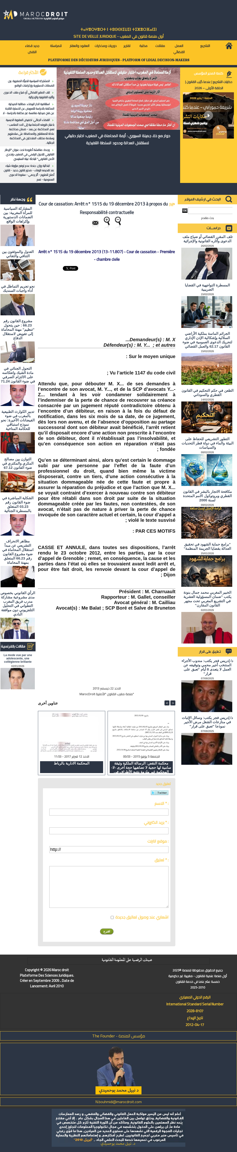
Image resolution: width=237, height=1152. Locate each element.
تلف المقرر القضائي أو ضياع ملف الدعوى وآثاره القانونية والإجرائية (29, 95)
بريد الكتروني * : (156, 822)
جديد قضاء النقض (32, 49)
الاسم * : (162, 803)
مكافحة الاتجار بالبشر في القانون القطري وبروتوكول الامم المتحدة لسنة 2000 (207, 496)
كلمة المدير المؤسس (208, 73)
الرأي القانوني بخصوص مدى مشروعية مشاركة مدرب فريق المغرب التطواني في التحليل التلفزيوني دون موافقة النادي (17, 603)
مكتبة (143, 46)
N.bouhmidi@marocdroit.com (118, 1101)
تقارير (126, 46)
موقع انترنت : (158, 841)
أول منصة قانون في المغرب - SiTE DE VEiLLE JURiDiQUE (118, 36)
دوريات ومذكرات (106, 46)
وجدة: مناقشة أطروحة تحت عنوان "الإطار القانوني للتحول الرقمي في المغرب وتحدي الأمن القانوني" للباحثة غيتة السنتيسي (29, 154)
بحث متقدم (207, 218)
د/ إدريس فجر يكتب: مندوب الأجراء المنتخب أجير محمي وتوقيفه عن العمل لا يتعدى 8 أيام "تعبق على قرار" (207, 667)
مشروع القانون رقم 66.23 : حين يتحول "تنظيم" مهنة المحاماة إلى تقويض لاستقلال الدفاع (18, 329)
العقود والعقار (79, 46)
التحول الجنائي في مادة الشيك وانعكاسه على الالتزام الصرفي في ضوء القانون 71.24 (18, 374)
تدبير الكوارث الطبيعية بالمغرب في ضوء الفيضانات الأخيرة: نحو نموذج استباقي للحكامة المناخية (17, 420)
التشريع (205, 46)
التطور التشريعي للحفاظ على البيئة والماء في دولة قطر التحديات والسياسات (207, 443)
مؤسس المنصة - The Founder (118, 1036)
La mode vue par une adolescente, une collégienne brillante (18, 658)
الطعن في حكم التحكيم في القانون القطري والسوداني (207, 392)
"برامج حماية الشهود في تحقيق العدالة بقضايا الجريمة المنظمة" (207, 546)
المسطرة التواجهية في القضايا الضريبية (207, 287)
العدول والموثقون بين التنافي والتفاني (18, 254)
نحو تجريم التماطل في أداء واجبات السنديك (18, 288)
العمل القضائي (179, 49)
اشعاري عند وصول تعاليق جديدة (142, 917)
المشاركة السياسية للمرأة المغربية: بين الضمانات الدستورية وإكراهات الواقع (31, 83)
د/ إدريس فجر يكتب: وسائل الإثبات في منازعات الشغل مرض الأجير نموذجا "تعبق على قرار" (207, 722)
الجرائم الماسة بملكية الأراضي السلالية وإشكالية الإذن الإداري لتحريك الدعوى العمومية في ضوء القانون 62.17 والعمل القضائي (207, 339)
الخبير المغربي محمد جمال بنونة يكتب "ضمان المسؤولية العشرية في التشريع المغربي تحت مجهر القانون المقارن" (207, 598)
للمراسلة (56, 46)
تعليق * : (162, 860)
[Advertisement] (139, 303)
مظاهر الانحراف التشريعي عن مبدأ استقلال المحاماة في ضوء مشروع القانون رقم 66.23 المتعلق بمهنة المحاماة (17, 551)
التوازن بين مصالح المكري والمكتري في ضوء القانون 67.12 (17, 463)
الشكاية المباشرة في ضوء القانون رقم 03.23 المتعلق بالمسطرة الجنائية (17, 504)
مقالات (160, 46)
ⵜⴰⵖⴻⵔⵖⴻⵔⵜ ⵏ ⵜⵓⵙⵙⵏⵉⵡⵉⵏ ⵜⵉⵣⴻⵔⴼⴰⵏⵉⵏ (118, 30)
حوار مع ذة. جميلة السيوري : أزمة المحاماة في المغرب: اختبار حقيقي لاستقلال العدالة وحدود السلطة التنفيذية (117, 139)
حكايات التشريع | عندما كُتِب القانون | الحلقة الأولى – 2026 (208, 85)
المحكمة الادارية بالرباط (71, 763)
